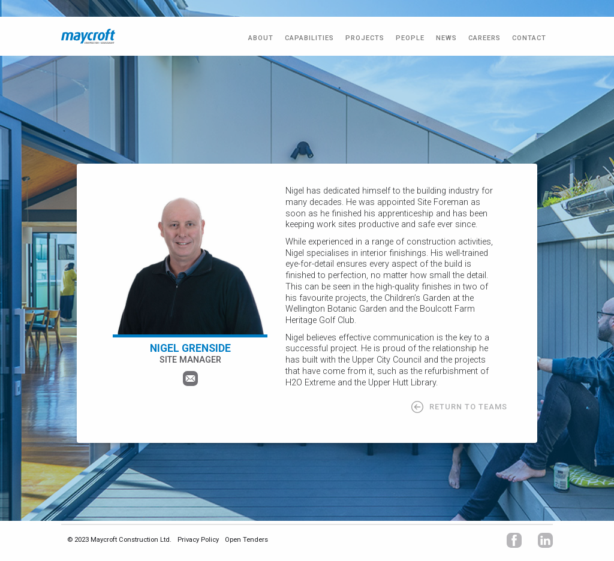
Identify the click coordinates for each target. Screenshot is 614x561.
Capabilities (309, 38)
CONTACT (529, 38)
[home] (88, 36)
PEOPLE (410, 38)
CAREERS (484, 38)
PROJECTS (364, 38)
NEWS (446, 38)
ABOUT (260, 38)
